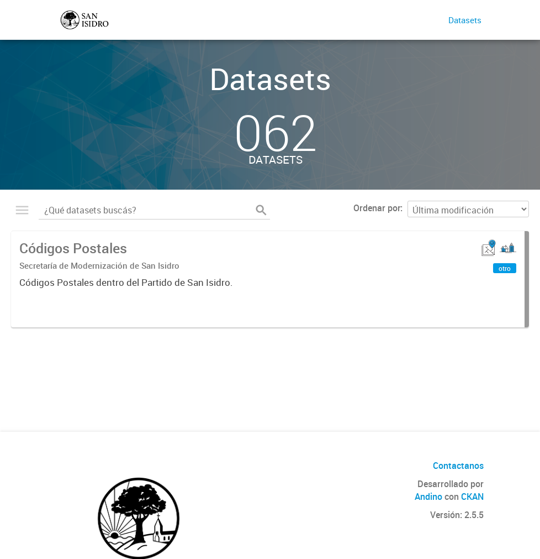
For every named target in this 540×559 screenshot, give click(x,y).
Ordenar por (376, 207)
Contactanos (458, 465)
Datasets (464, 19)
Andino (428, 496)
